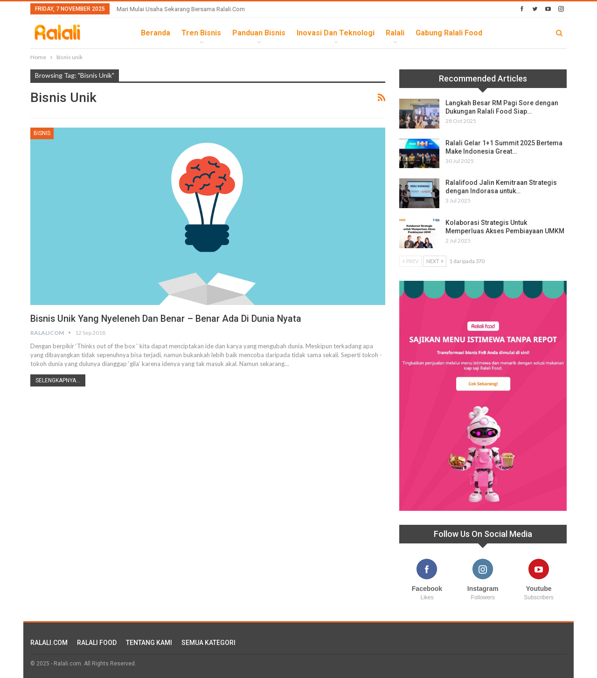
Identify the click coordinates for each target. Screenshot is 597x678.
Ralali (395, 32)
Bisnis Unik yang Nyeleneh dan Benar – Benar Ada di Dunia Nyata (167, 318)
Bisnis (42, 133)
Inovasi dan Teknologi (336, 32)
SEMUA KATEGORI (208, 642)
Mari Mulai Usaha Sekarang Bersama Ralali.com (181, 9)
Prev (410, 261)
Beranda (155, 32)
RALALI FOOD (97, 642)
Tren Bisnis (201, 32)
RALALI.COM (49, 642)
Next (434, 261)
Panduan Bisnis (258, 32)
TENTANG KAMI (149, 642)
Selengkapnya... (57, 380)
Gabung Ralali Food (449, 32)
